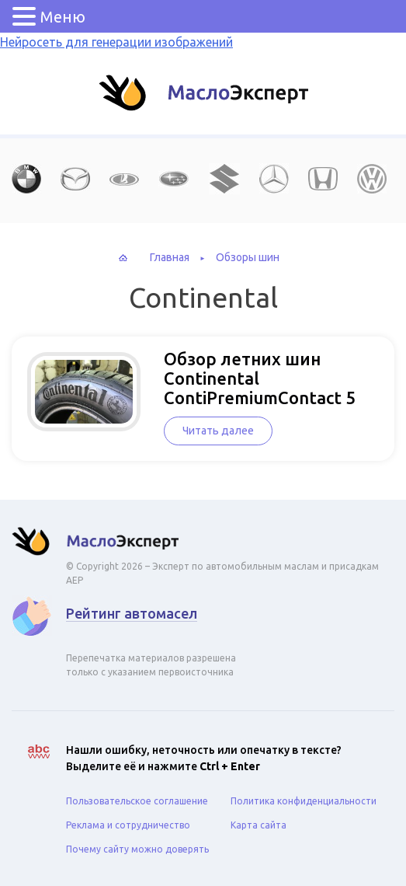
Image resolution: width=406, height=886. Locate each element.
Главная (169, 257)
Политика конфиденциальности (304, 801)
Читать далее (218, 430)
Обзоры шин (247, 257)
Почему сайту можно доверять (137, 849)
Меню (62, 17)
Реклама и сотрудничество (128, 825)
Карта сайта (258, 825)
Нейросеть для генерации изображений (116, 42)
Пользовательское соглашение (137, 801)
